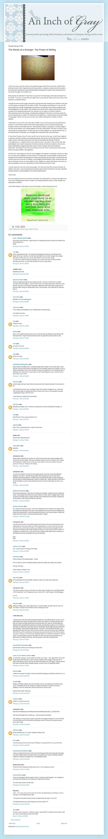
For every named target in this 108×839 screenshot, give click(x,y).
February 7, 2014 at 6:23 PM (21, 551)
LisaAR (15, 681)
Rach (14, 740)
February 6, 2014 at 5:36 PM (21, 274)
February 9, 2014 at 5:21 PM (21, 650)
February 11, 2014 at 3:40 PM (21, 735)
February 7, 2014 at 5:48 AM (21, 376)
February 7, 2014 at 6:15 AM (21, 398)
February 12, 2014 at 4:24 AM (21, 745)
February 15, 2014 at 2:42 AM (21, 785)
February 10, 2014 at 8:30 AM (21, 676)
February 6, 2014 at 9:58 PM (21, 348)
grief (19, 229)
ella (14, 414)
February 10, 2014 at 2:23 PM (21, 693)
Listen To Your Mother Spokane (22, 655)
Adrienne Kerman (18, 506)
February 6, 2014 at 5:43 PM (21, 291)
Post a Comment (15, 820)
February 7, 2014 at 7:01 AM (21, 430)
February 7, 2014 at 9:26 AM (21, 485)
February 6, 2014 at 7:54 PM (21, 338)
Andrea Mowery (17, 775)
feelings (15, 229)
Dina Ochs (16, 577)
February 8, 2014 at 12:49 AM (21, 572)
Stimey (15, 331)
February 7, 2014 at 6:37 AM (21, 419)
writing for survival (33, 229)
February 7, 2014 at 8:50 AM (21, 450)
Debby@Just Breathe (19, 491)
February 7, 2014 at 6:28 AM (21, 409)
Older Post (64, 823)
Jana (14, 809)
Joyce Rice (16, 297)
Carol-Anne (16, 307)
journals (22, 229)
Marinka (15, 671)
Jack (14, 343)
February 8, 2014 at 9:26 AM (21, 610)
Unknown (16, 382)
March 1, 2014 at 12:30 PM (20, 816)
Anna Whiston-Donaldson (20, 645)
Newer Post (12, 823)
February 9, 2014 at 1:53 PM (21, 639)
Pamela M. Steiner (18, 279)
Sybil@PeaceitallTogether (20, 364)
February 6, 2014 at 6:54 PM (21, 302)
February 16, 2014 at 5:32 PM (21, 804)
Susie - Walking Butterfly (20, 238)
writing (26, 229)
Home (38, 823)
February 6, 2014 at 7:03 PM (21, 315)
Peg (14, 321)
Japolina (15, 425)
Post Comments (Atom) (22, 826)
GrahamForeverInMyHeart (20, 751)
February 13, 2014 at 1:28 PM (21, 769)
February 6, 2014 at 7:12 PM (21, 326)
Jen (14, 252)
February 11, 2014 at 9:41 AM (21, 703)
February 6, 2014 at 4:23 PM (21, 246)
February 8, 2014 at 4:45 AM (21, 582)
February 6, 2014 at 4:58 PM (21, 263)
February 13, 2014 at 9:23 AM (21, 759)
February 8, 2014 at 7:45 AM (21, 598)
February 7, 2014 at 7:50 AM (21, 440)
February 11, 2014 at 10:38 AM (21, 724)
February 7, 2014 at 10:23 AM (21, 501)
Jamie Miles (16, 445)
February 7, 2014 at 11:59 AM (21, 516)
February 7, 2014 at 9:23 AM (21, 466)
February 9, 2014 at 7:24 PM (21, 665)
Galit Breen (16, 556)
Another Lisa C (17, 546)
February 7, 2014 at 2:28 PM (21, 540)
